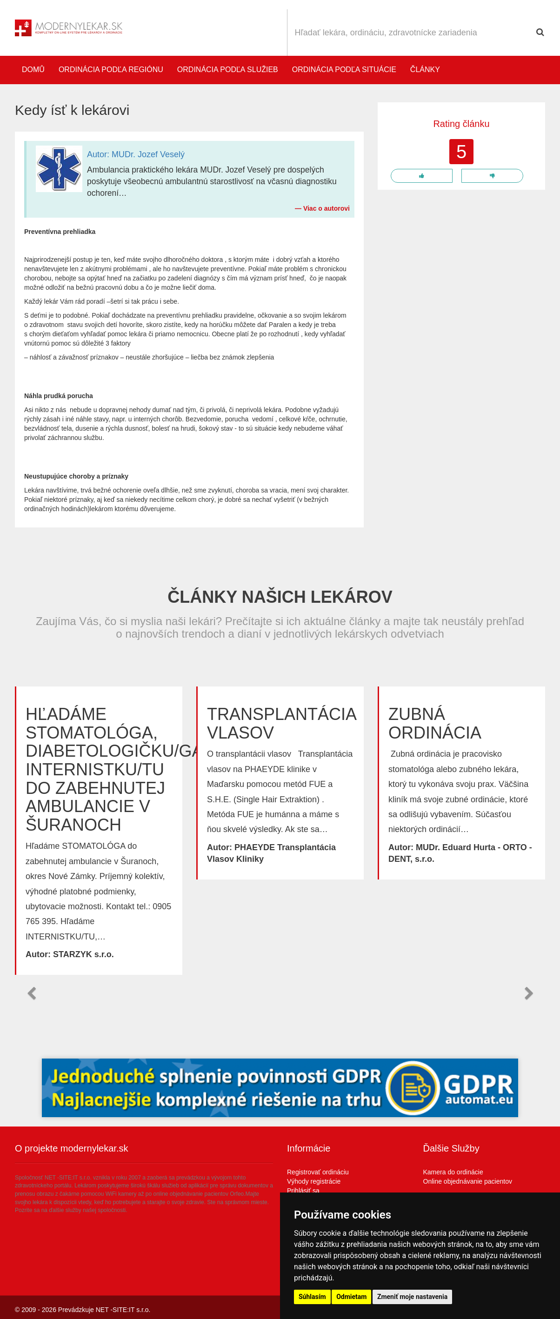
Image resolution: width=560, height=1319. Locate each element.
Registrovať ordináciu (318, 1172)
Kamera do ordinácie (453, 1172)
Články (425, 69)
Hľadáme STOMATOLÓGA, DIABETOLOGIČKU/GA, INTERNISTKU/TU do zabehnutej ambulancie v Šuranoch (116, 769)
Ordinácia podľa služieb (227, 69)
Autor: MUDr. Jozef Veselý (136, 154)
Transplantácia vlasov (281, 723)
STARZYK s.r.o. (83, 954)
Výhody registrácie (313, 1181)
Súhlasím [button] (312, 1296)
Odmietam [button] (351, 1296)
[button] (31, 993)
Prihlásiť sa (303, 1190)
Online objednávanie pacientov (467, 1181)
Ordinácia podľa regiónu (111, 69)
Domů (33, 69)
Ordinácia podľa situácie (344, 69)
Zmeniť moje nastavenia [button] (412, 1296)
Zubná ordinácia (434, 723)
